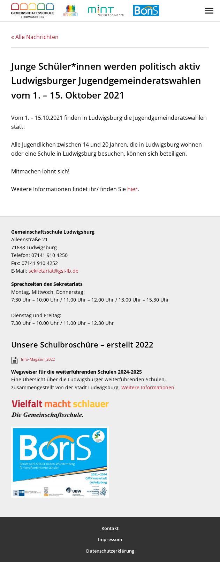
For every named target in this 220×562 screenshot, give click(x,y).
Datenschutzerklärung (110, 551)
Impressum (110, 539)
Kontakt (110, 528)
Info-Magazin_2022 (38, 359)
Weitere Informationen (147, 387)
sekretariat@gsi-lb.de (53, 270)
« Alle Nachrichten (35, 37)
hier (132, 189)
